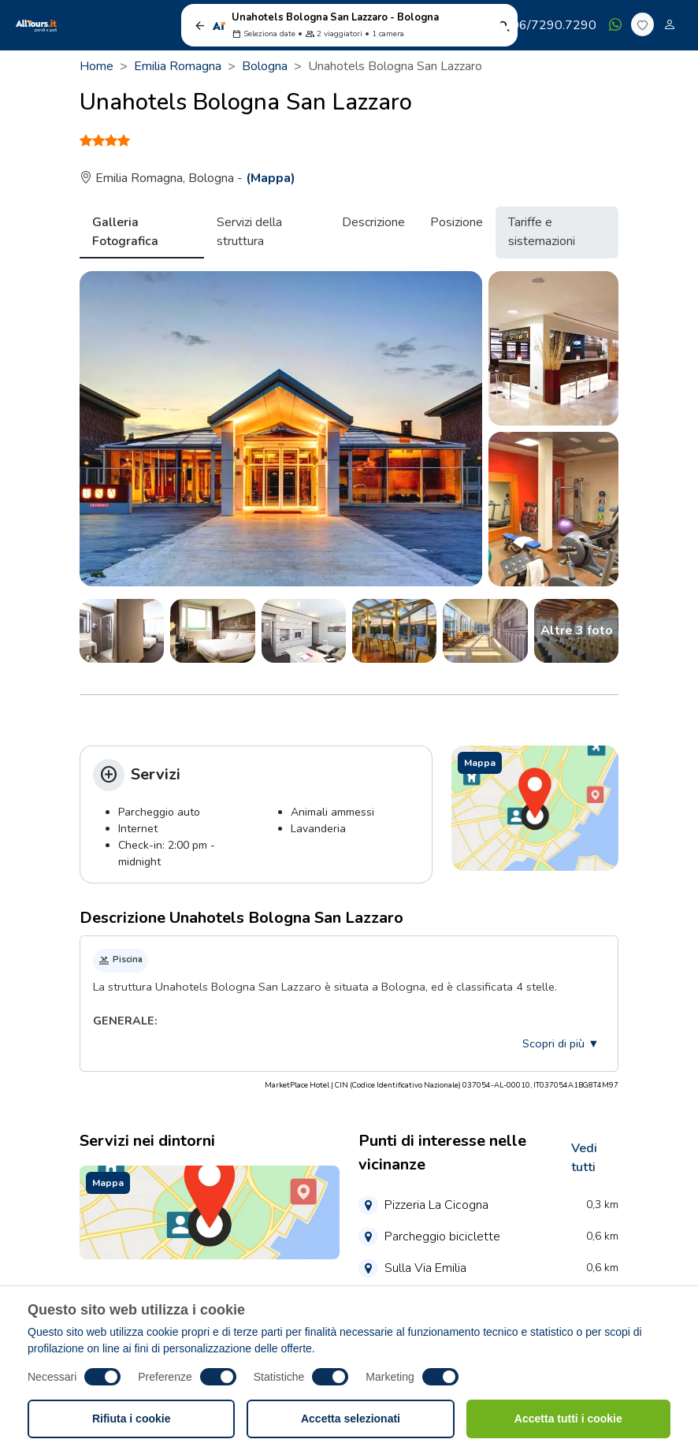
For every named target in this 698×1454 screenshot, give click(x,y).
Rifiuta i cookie (131, 1418)
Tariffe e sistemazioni (541, 232)
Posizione (456, 222)
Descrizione (373, 222)
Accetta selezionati (350, 1418)
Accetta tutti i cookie (568, 1418)
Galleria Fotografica (125, 232)
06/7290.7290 (546, 25)
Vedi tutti (584, 1158)
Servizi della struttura (249, 232)
